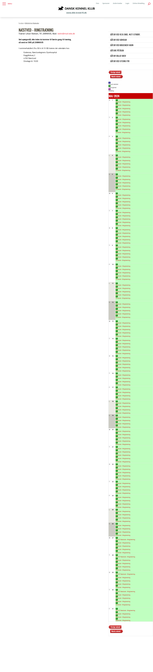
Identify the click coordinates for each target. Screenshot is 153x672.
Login (127, 3)
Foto (97, 3)
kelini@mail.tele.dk (66, 33)
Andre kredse (117, 3)
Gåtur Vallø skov (118, 55)
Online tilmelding (138, 3)
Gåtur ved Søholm (118, 39)
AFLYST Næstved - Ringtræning (125, 538)
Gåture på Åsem (117, 50)
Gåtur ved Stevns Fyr (119, 61)
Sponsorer (105, 3)
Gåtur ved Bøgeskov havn (121, 45)
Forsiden (21, 23)
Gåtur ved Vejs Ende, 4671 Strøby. (125, 34)
